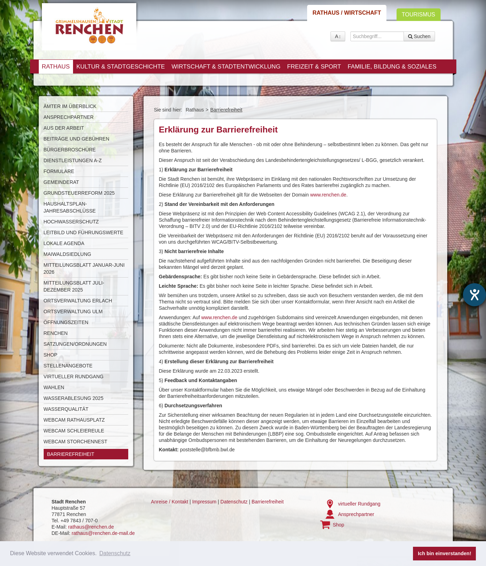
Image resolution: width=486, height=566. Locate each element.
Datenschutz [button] (114, 553)
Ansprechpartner (69, 117)
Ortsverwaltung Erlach (78, 300)
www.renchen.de (328, 195)
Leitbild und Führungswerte (83, 232)
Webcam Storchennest (76, 441)
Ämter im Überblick (70, 106)
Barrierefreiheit (70, 454)
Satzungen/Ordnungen (75, 344)
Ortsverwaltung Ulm (73, 311)
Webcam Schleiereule (74, 431)
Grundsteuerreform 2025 (79, 193)
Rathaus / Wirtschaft (346, 13)
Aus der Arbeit (64, 128)
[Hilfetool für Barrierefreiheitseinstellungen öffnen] (474, 294)
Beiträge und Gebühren (76, 139)
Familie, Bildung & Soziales (392, 66)
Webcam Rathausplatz (74, 420)
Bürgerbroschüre (70, 149)
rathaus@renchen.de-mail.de (103, 533)
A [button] (338, 36)
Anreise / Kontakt (169, 501)
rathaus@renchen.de (91, 527)
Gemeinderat (61, 182)
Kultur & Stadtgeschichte (120, 66)
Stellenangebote (68, 365)
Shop (51, 355)
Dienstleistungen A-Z (73, 160)
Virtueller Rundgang (74, 376)
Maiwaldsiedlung (67, 254)
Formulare (59, 171)
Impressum (204, 501)
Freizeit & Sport (314, 66)
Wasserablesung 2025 (73, 398)
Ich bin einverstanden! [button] (444, 553)
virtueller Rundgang (359, 504)
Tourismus (418, 14)
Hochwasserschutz (71, 221)
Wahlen (54, 387)
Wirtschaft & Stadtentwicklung (226, 66)
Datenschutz (234, 501)
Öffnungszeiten (66, 322)
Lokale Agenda (64, 243)
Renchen (56, 333)
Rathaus (56, 66)
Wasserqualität (66, 409)
